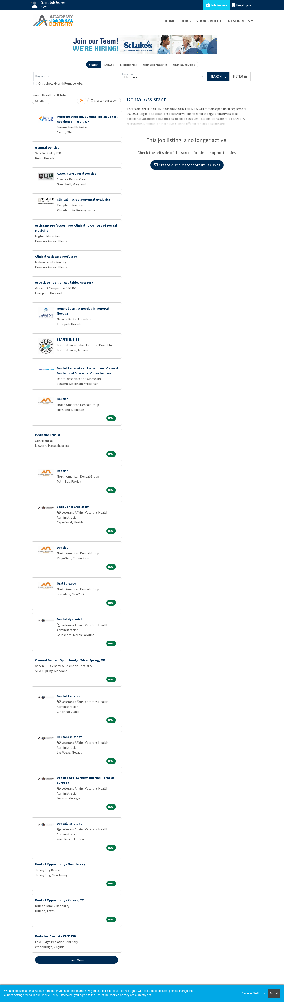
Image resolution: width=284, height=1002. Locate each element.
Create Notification (104, 101)
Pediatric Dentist (47, 435)
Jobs (186, 21)
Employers (241, 5)
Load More (76, 960)
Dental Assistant (69, 696)
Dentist (62, 399)
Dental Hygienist (69, 619)
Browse (109, 64)
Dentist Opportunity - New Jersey (60, 864)
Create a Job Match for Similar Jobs (187, 164)
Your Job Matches (155, 64)
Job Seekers (216, 5)
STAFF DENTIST (68, 339)
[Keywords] (76, 76)
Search (93, 64)
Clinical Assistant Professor (56, 256)
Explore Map (128, 64)
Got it (274, 993)
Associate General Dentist (76, 173)
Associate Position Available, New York (64, 282)
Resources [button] (239, 21)
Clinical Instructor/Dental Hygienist (83, 199)
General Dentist (47, 147)
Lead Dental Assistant (73, 507)
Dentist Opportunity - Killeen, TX (59, 900)
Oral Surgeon (67, 583)
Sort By (39, 101)
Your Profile (209, 21)
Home (170, 21)
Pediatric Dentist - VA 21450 (55, 936)
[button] (240, 76)
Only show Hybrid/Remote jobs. (60, 83)
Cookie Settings (253, 993)
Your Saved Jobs (184, 64)
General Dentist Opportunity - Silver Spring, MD (70, 660)
